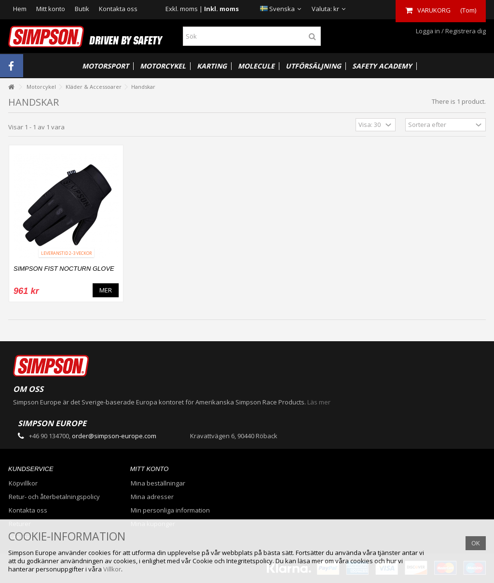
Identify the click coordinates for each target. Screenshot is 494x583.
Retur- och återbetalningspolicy (54, 497)
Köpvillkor (23, 483)
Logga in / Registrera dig (450, 31)
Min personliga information (170, 510)
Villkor (112, 569)
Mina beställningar (158, 483)
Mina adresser (152, 497)
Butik (82, 8)
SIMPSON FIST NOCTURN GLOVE (64, 268)
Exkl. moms (181, 8)
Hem (20, 8)
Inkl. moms (221, 8)
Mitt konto (50, 8)
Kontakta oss (118, 8)
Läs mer (318, 402)
